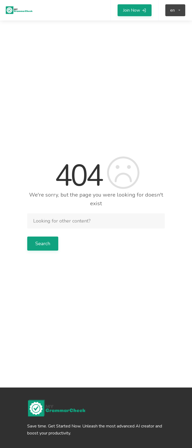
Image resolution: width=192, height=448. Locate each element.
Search (42, 243)
